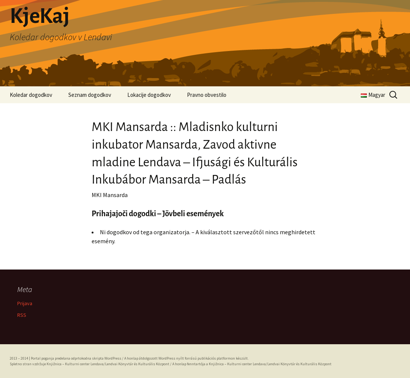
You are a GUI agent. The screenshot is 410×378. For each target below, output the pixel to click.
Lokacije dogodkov (149, 94)
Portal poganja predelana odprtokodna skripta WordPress (76, 358)
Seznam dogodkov (89, 94)
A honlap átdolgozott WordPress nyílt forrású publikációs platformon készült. (186, 358)
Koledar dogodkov (31, 94)
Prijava (24, 303)
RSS (21, 315)
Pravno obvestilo (206, 94)
